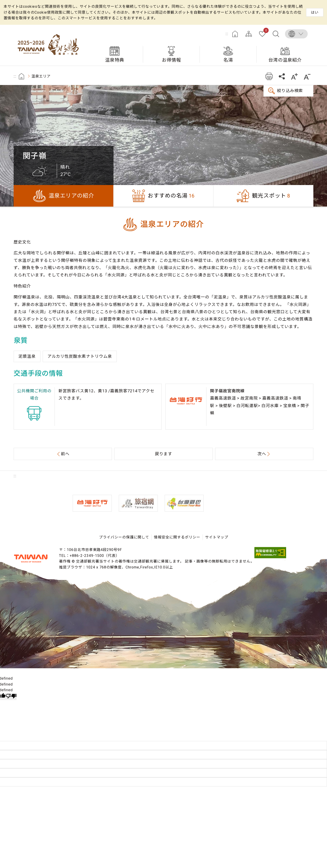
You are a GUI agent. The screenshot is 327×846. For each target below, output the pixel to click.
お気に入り (265, 31)
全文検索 (275, 33)
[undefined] (11, 696)
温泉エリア (41, 76)
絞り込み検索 (290, 90)
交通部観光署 (31, 558)
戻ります (163, 453)
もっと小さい (307, 76)
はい (315, 12)
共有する (282, 76)
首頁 (21, 76)
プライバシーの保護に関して (124, 537)
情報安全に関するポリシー (177, 537)
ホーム (235, 33)
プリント (269, 76)
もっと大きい (294, 76)
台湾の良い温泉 (50, 45)
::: (226, 34)
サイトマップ (248, 33)
